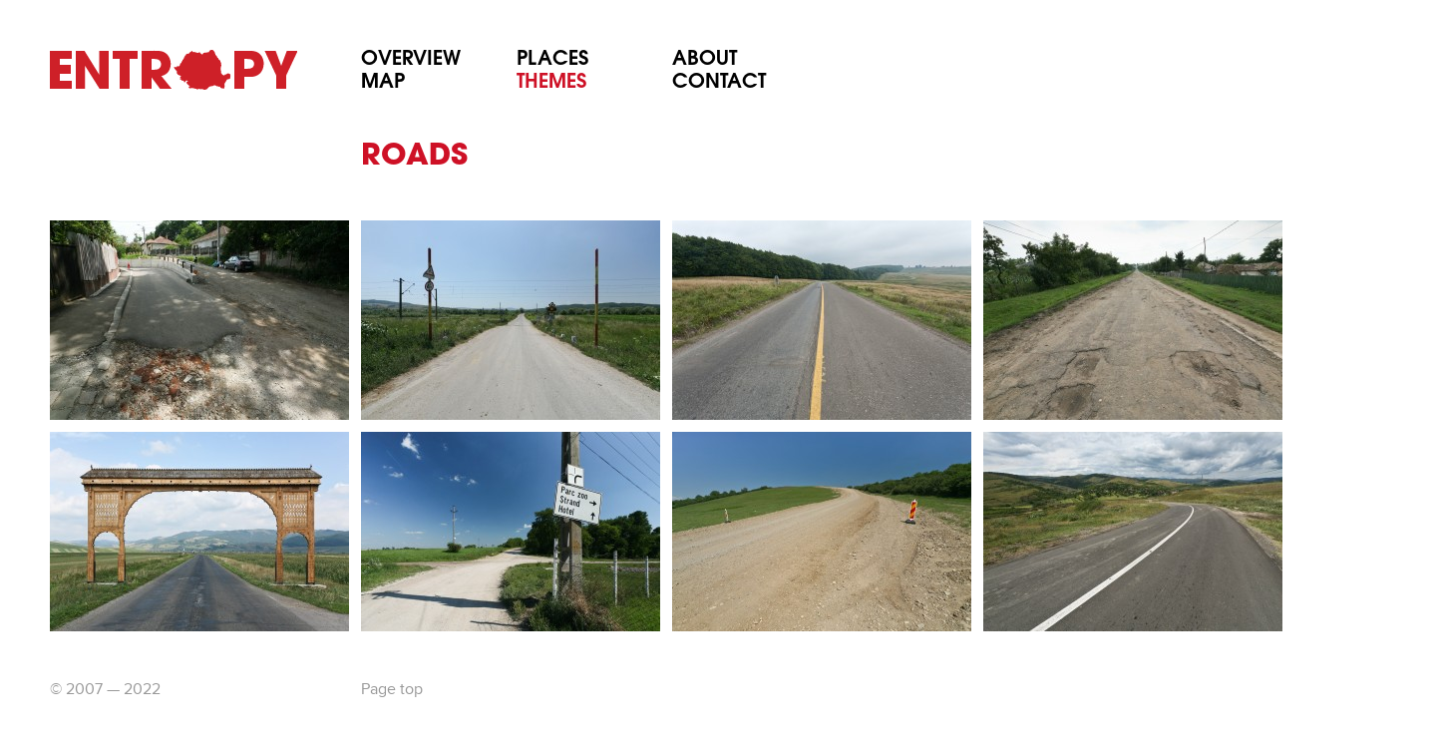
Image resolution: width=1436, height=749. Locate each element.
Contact (719, 83)
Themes (551, 83)
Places (552, 60)
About (704, 60)
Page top (392, 690)
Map (383, 83)
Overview (411, 60)
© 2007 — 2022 (105, 690)
